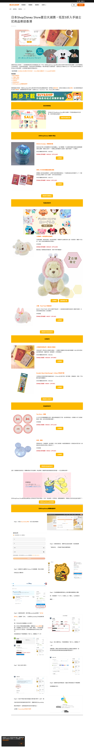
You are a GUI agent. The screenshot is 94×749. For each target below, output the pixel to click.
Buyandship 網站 (25, 521)
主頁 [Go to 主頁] (10, 9)
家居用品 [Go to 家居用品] (20, 9)
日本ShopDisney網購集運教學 (20, 84)
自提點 (71, 88)
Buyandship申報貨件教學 (25, 709)
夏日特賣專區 (16, 75)
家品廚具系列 (16, 82)
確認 (21, 743)
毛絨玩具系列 (16, 79)
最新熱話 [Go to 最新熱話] (15, 9)
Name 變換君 (39, 626)
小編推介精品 (16, 77)
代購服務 (17, 89)
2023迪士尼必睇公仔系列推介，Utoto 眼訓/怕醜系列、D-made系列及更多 (36, 71)
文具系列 (15, 80)
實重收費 (55, 88)
